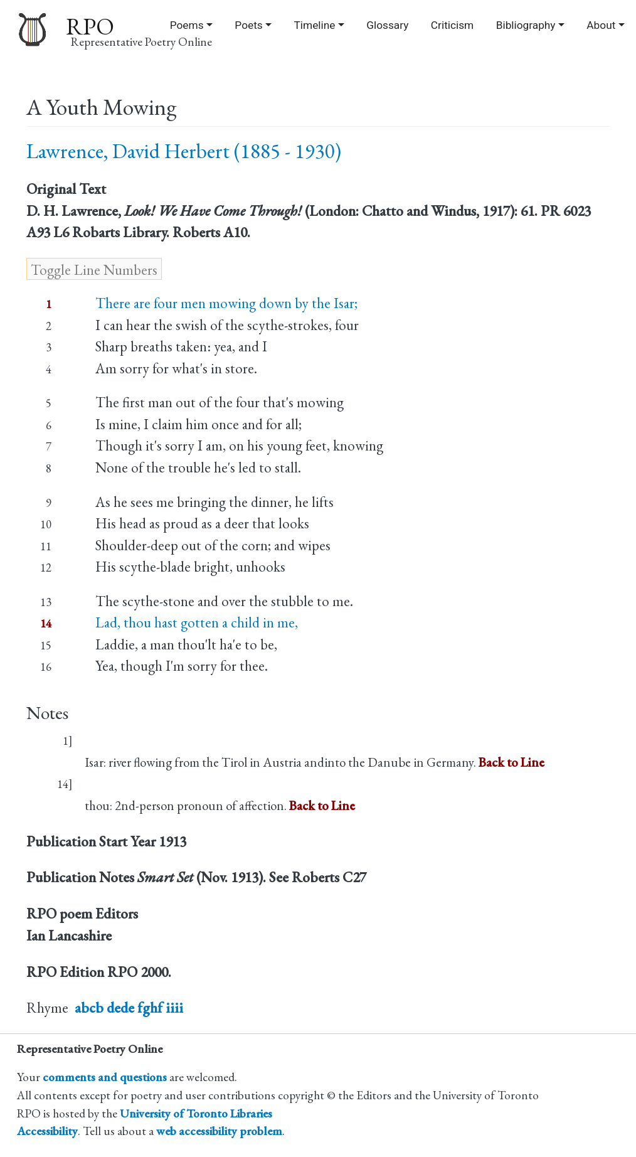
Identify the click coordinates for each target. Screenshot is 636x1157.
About (600, 25)
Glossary (387, 25)
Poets (248, 25)
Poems (187, 25)
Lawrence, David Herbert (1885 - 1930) (183, 150)
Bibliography (526, 25)
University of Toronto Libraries (196, 1113)
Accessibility (47, 1131)
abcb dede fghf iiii (129, 1007)
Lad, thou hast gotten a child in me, (196, 622)
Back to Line (511, 762)
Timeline (315, 25)
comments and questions (105, 1077)
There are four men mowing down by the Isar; (226, 303)
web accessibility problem (219, 1131)
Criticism (452, 25)
